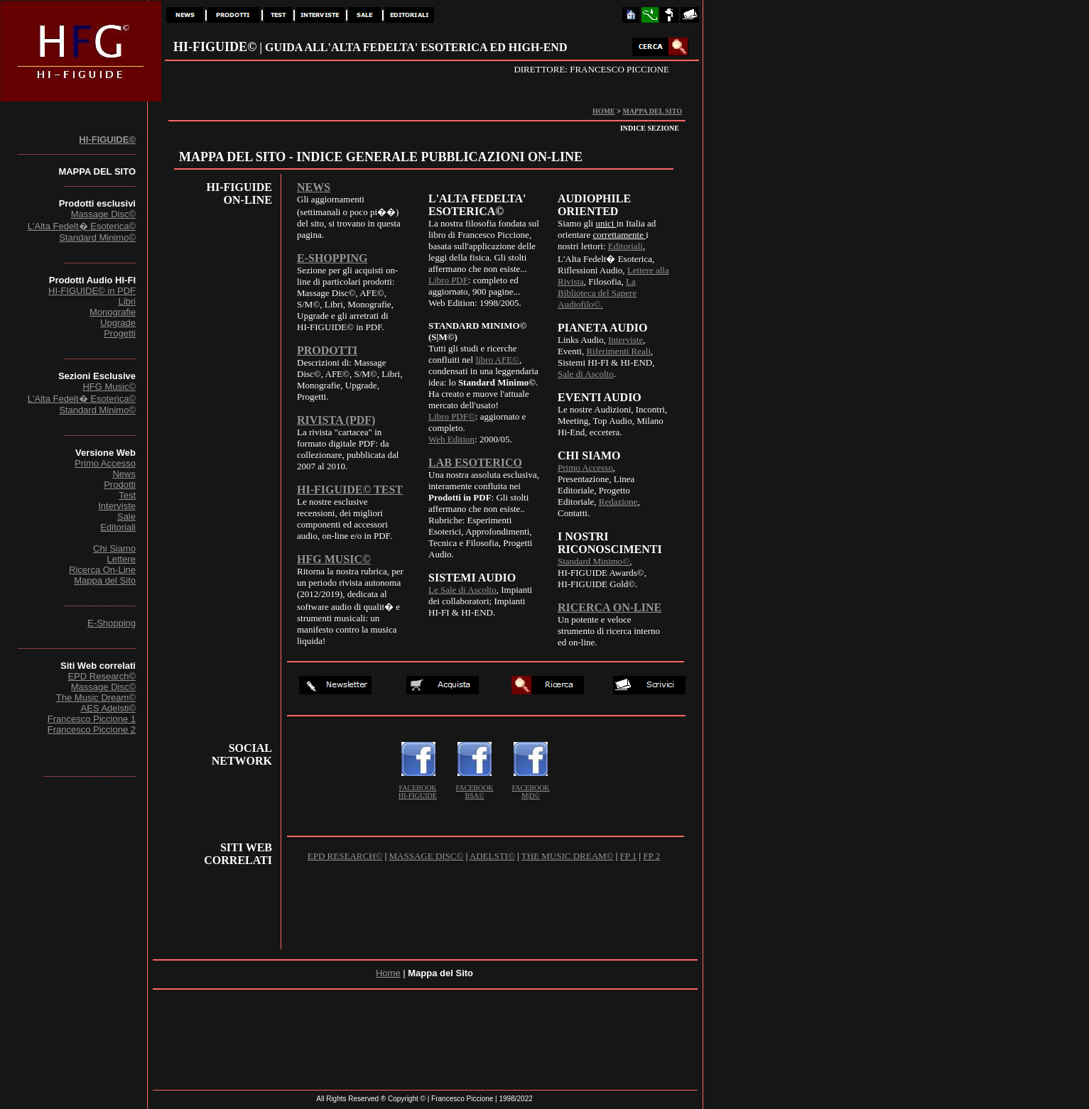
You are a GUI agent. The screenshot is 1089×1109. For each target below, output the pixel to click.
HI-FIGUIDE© (107, 139)
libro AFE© (497, 359)
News (124, 474)
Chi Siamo (114, 548)
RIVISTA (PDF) (336, 420)
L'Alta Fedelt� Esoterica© (82, 226)
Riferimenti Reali (618, 351)
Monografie (113, 312)
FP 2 (651, 856)
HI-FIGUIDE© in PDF (92, 290)
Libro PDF (448, 280)
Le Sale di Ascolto (462, 589)
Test (127, 495)
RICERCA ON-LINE (609, 607)
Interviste (117, 506)
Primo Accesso (105, 463)
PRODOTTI (327, 350)
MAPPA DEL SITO (652, 111)
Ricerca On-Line (102, 569)
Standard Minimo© (97, 237)
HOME (603, 111)
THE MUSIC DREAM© (567, 856)
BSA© (474, 795)
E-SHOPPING (332, 258)
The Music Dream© (96, 697)
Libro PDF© (451, 416)
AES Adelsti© (108, 708)
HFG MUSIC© (334, 559)
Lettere (121, 559)
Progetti (120, 333)
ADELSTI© (492, 856)
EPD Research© (101, 676)
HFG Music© (109, 386)
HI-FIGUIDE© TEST (350, 490)
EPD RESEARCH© (345, 856)
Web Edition (451, 439)
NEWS (313, 187)
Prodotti (120, 484)
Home (388, 973)
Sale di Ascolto (586, 373)
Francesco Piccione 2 (92, 729)
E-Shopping (111, 623)
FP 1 (628, 856)
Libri (127, 301)
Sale (126, 516)
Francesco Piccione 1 (92, 719)
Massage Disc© (103, 214)
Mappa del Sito (105, 580)
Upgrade (118, 322)
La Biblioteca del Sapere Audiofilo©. (597, 293)
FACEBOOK (417, 788)
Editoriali (118, 527)
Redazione (618, 501)
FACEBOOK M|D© (530, 791)
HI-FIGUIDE (418, 795)
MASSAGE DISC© (426, 856)
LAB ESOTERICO (475, 463)
